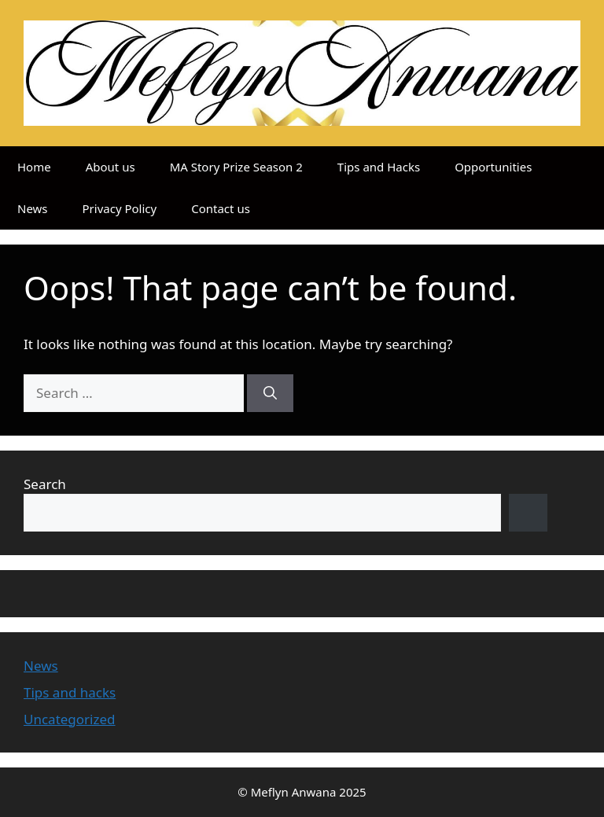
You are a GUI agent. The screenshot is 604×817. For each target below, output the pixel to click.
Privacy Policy (120, 208)
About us (110, 167)
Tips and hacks (70, 692)
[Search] (270, 393)
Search (45, 484)
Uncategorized (70, 719)
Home (34, 167)
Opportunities (493, 167)
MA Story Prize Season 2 (236, 167)
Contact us (220, 208)
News (32, 208)
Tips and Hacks (378, 167)
